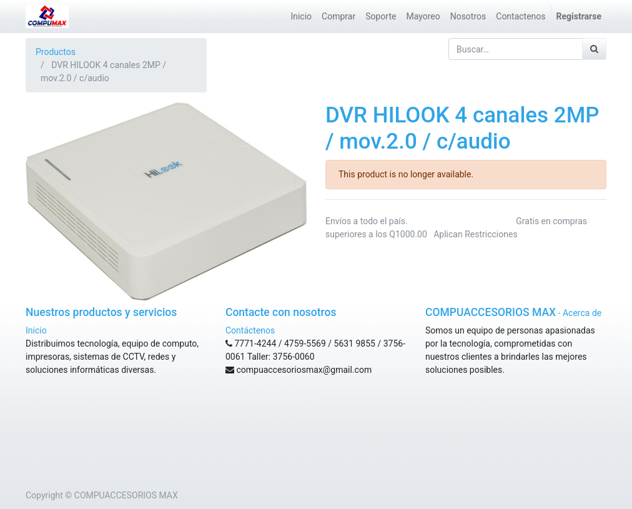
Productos (56, 52)
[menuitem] (301, 16)
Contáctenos (250, 330)
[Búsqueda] (594, 49)
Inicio (36, 330)
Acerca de (582, 313)
